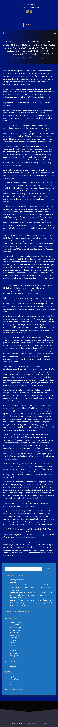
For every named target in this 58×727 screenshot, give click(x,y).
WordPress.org (15, 684)
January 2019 (14, 655)
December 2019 (15, 627)
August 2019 (14, 637)
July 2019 (13, 640)
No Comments (36, 58)
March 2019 (14, 650)
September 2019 (15, 635)
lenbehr (13, 58)
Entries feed (14, 679)
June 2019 (13, 643)
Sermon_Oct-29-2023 (17, 580)
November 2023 (15, 622)
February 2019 (15, 653)
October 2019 (14, 632)
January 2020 (14, 625)
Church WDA (27, 723)
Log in (12, 677)
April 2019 (13, 648)
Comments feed (15, 682)
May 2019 (13, 645)
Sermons (46, 58)
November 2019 (15, 630)
